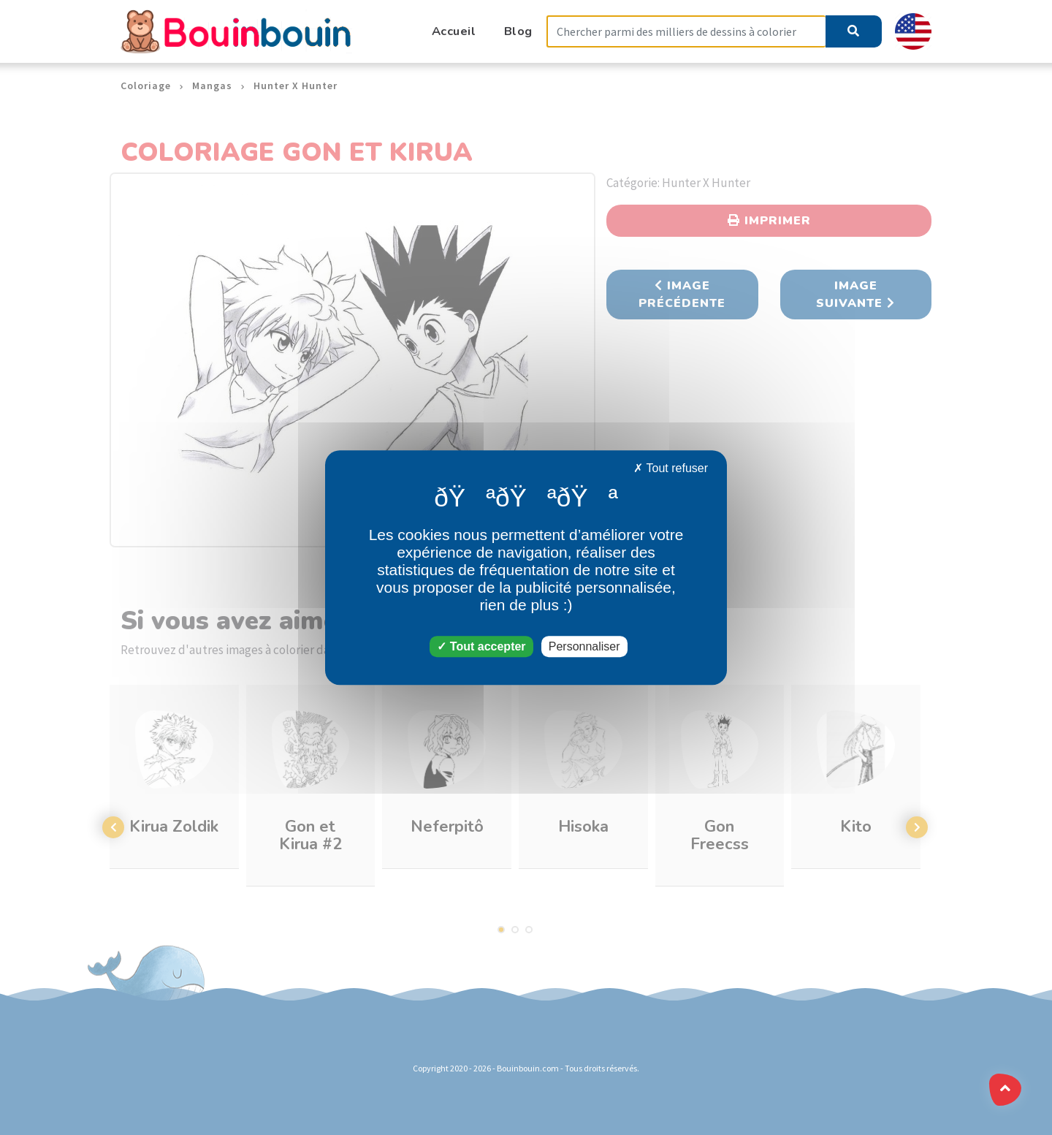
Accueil (454, 31)
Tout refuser (670, 468)
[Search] (686, 31)
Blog (518, 31)
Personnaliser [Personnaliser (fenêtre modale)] (584, 646)
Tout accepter (481, 646)
